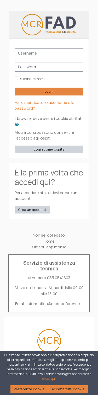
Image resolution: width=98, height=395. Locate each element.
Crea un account (32, 209)
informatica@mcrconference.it (55, 303)
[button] (18, 124)
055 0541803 (58, 277)
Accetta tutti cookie (68, 389)
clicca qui (49, 378)
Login (49, 91)
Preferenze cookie (29, 389)
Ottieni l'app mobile (49, 247)
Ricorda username (32, 79)
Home (49, 241)
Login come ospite (49, 149)
